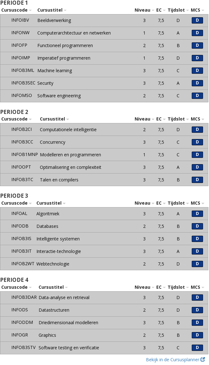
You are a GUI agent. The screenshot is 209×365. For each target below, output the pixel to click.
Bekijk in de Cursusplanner (175, 359)
